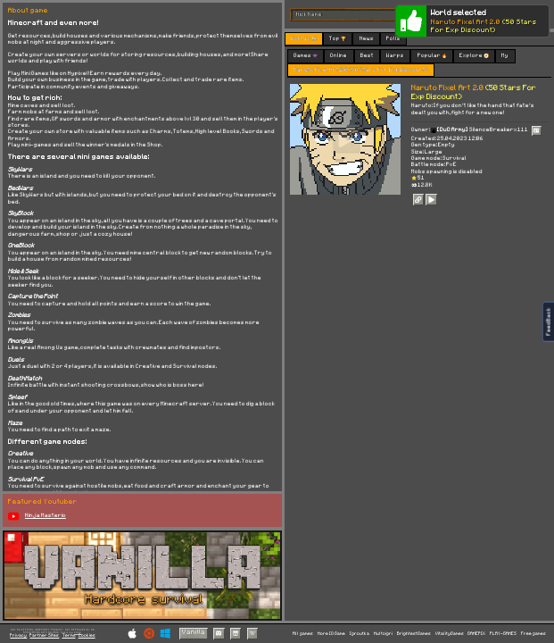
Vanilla (193, 632)
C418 (77, 632)
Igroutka (359, 633)
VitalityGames (449, 633)
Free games (533, 633)
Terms (69, 635)
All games (303, 633)
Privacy (18, 635)
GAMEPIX (476, 633)
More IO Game (331, 633)
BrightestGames (414, 633)
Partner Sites (44, 635)
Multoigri (383, 633)
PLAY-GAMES (503, 633)
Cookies (87, 635)
